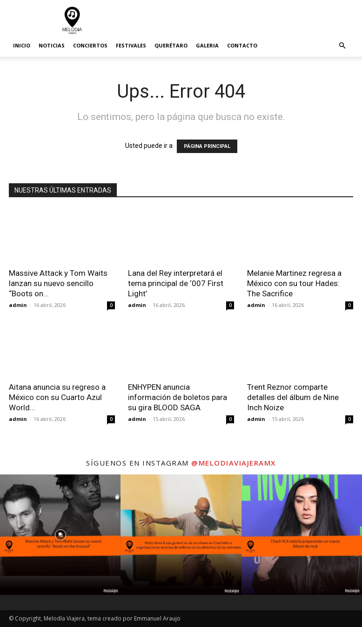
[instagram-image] (60, 534)
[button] (342, 45)
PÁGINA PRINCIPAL (207, 146)
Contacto (242, 45)
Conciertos (90, 45)
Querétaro (171, 45)
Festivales (131, 45)
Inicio (21, 45)
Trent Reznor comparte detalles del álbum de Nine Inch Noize (293, 397)
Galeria (207, 45)
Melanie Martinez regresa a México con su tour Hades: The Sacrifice (294, 283)
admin (18, 304)
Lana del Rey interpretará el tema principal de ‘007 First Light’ (175, 283)
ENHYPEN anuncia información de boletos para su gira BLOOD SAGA (177, 397)
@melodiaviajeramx (233, 462)
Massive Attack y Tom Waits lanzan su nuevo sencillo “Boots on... (58, 283)
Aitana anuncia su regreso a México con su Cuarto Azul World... (57, 397)
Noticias (52, 45)
